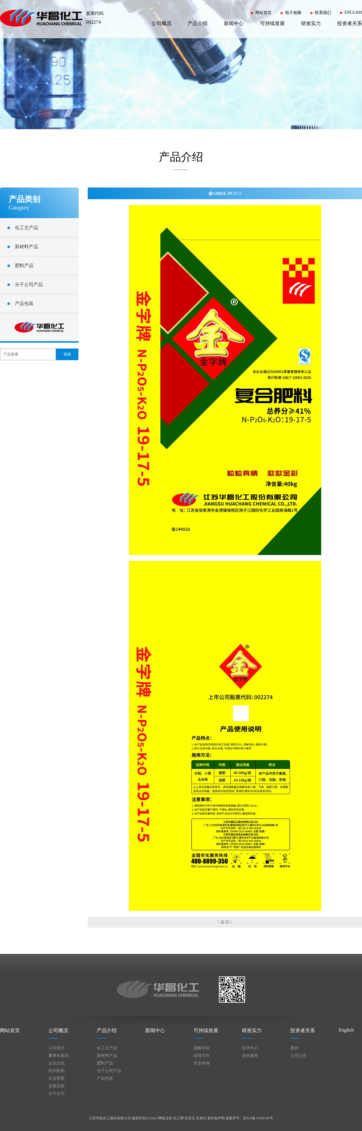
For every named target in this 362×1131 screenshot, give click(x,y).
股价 (294, 1048)
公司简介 (56, 1048)
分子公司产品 (25, 284)
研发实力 (311, 23)
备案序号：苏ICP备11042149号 (249, 1118)
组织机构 (56, 1071)
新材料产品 (22, 246)
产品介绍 (198, 23)
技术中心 (250, 1048)
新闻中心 (234, 23)
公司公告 (298, 1055)
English (346, 1030)
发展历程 (56, 1086)
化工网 (178, 1118)
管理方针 (202, 1055)
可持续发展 (272, 23)
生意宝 (189, 1118)
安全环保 (202, 1063)
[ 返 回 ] (224, 922)
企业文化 (56, 1063)
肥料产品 (20, 265)
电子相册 (293, 12)
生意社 (201, 1118)
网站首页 (263, 12)
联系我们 (323, 12)
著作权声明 (216, 1118)
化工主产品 (22, 227)
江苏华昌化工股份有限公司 (110, 1118)
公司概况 (161, 23)
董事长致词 (58, 1055)
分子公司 (56, 1093)
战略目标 (202, 1048)
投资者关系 (349, 23)
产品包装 (20, 303)
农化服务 (250, 1055)
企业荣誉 (56, 1078)
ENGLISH (353, 12)
